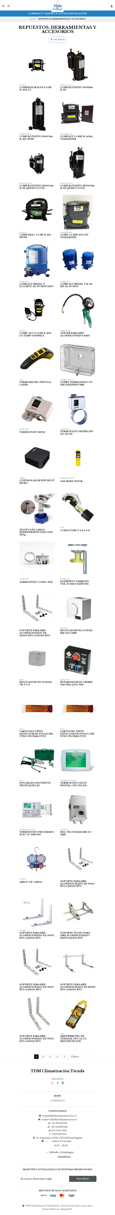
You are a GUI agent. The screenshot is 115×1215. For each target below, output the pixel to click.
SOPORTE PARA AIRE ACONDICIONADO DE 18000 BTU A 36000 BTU (77, 988)
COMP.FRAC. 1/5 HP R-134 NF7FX (35, 236)
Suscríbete (83, 1180)
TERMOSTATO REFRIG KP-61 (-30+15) (77, 433)
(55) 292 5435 (57, 1132)
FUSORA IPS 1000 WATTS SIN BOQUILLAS (35, 785)
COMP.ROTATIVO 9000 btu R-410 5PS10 (36, 137)
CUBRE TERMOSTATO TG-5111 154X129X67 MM (77, 383)
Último (75, 1058)
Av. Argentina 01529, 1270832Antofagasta (57, 1139)
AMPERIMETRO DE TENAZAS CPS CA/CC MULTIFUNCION (73, 1040)
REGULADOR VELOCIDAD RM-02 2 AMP (76, 632)
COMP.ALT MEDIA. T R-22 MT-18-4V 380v (76, 285)
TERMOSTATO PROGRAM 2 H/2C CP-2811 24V (36, 834)
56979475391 (57, 1135)
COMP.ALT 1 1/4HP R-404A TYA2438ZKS (76, 137)
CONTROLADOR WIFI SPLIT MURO (37, 482)
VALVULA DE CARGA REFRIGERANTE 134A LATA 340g (36, 533)
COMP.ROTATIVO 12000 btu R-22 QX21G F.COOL (77, 187)
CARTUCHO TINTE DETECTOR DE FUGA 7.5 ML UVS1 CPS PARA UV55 (77, 734)
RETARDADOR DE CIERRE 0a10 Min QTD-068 (76, 684)
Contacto (57, 1102)
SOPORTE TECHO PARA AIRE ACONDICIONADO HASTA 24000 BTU (75, 936)
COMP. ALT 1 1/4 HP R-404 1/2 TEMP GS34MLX (35, 334)
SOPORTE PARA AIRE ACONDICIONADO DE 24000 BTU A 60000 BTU (35, 633)
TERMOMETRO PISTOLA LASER (35, 383)
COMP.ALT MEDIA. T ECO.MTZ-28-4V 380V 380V (36, 285)
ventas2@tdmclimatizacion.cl (57, 1117)
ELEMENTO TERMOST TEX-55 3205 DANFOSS (74, 583)
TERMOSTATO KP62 (32, 432)
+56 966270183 (57, 1128)
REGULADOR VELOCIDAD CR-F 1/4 (35, 684)
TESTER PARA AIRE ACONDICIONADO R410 (75, 334)
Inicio (32, 19)
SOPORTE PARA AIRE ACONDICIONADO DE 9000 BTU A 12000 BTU (36, 936)
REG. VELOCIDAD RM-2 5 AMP (75, 834)
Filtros (57, 39)
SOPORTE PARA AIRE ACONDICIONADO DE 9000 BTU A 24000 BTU (36, 988)
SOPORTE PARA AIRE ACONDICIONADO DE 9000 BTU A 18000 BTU (77, 885)
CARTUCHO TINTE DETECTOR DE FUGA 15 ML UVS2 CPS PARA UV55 (36, 734)
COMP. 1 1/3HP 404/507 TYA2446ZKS (74, 236)
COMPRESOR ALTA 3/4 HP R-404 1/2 (35, 88)
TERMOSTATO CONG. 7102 (36, 582)
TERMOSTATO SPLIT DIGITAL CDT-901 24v (73, 785)
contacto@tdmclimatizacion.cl (57, 1121)
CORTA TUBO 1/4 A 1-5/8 (75, 531)
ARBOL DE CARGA (30, 883)
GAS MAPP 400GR (71, 481)
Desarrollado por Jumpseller (57, 1210)
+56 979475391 (57, 1124)
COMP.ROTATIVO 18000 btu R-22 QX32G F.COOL (36, 187)
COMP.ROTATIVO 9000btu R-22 (76, 88)
